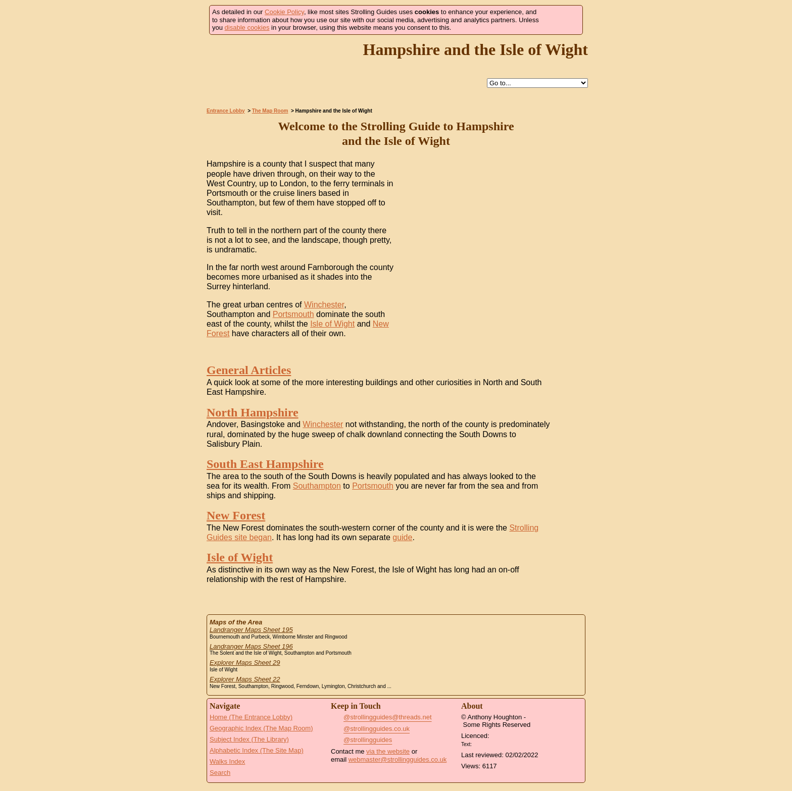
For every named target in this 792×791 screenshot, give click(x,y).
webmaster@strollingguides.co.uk (398, 759)
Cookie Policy (284, 12)
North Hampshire (253, 412)
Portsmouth (293, 314)
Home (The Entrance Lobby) (251, 717)
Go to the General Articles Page (567, 373)
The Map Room (270, 111)
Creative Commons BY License (493, 743)
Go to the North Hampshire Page (567, 415)
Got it (561, 20)
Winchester (324, 304)
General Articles (249, 370)
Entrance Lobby (226, 111)
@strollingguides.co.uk (376, 728)
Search (220, 772)
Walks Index (227, 761)
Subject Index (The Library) (249, 739)
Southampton (317, 486)
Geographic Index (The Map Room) (261, 728)
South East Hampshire (265, 463)
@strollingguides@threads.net (387, 717)
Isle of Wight (332, 324)
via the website (388, 751)
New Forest (236, 515)
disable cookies (247, 27)
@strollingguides (367, 740)
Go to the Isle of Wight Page (567, 560)
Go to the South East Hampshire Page (567, 466)
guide (402, 537)
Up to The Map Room (392, 83)
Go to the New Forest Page (567, 518)
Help (369, 83)
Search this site (415, 83)
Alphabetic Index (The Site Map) (257, 750)
